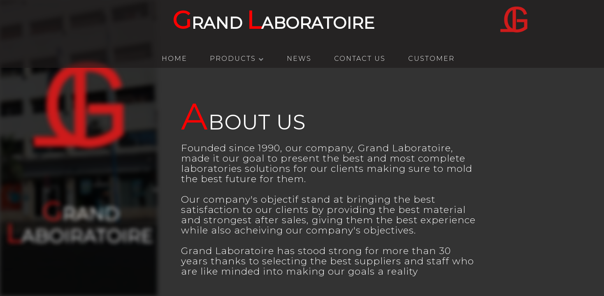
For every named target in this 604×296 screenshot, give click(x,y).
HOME (174, 58)
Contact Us (360, 58)
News (299, 58)
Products (237, 58)
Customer (431, 58)
